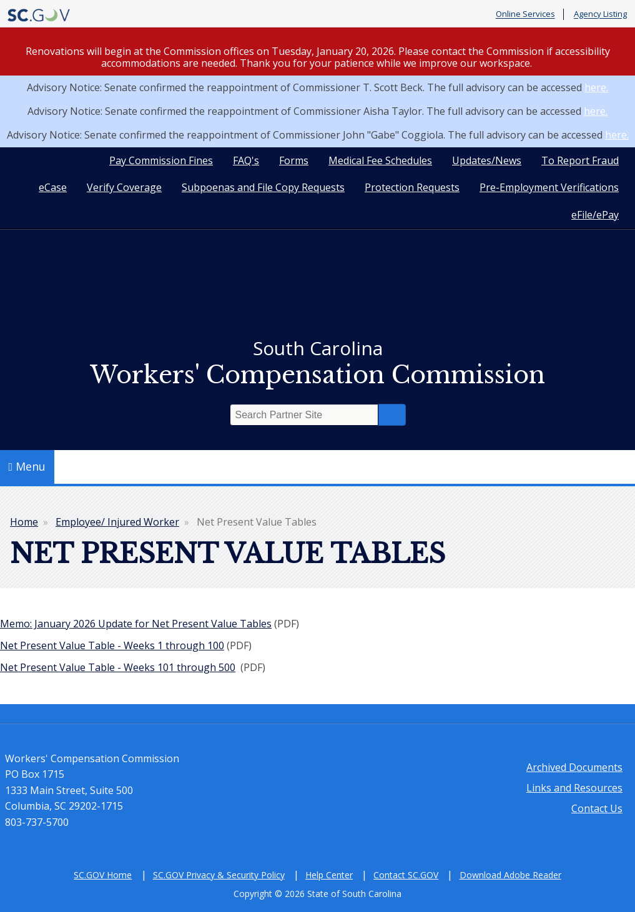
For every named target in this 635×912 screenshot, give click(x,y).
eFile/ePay (595, 215)
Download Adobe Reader (510, 875)
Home (24, 522)
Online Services (525, 14)
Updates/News (486, 160)
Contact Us (597, 808)
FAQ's (246, 160)
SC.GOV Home (103, 875)
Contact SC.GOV (405, 875)
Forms (293, 160)
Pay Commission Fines (161, 160)
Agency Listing (600, 14)
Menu (27, 466)
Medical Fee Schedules (380, 160)
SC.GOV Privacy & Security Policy (219, 875)
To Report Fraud (580, 160)
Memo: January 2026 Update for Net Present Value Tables (136, 623)
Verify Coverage (124, 187)
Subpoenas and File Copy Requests (263, 187)
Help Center (329, 875)
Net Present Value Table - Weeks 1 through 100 (112, 645)
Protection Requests (412, 187)
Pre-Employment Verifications (549, 187)
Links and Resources (574, 788)
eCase (53, 187)
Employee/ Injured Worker (117, 522)
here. (596, 87)
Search (392, 415)
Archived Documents (574, 767)
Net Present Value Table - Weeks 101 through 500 (117, 667)
